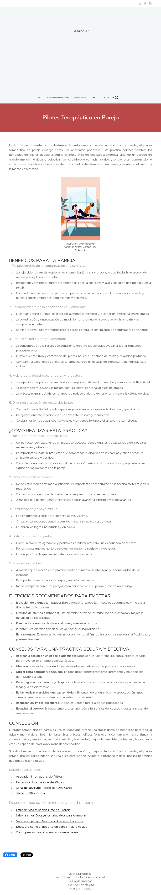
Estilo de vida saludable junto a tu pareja (43, 810)
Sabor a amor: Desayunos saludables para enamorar (51, 816)
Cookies (88, 888)
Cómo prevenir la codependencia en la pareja (47, 832)
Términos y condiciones (81, 884)
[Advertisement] (80, 61)
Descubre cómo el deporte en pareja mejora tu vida (51, 827)
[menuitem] (44, 97)
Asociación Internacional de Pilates (39, 777)
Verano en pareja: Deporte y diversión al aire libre (50, 821)
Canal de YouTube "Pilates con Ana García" (45, 788)
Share (10, 854)
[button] (107, 97)
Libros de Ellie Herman (31, 793)
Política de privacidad (80, 881)
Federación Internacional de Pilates (40, 782)
